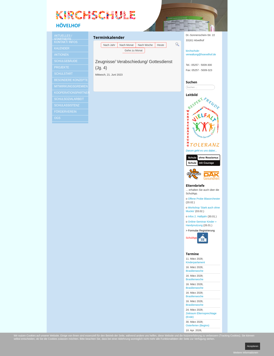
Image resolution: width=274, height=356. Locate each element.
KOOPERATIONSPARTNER (71, 92)
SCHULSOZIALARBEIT (69, 99)
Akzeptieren (252, 346)
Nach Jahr (109, 45)
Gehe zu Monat (133, 50)
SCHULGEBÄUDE (66, 61)
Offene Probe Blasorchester (204, 198)
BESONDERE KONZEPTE (71, 80)
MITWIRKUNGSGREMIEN (71, 86)
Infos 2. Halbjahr (197, 216)
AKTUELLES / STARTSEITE (63, 37)
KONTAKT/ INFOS (66, 42)
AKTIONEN (61, 54)
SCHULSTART (63, 73)
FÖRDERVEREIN (65, 111)
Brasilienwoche (194, 270)
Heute (160, 45)
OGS (57, 118)
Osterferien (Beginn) (197, 325)
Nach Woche (145, 45)
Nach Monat (127, 45)
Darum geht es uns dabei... (201, 150)
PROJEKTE (61, 67)
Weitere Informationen (245, 352)
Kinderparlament (195, 262)
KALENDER (61, 48)
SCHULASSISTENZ (67, 105)
